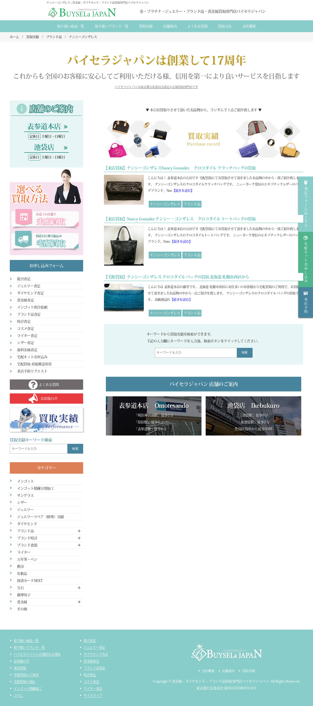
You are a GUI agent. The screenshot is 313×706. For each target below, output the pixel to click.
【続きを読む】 (183, 190)
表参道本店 (44, 126)
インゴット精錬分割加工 (35, 488)
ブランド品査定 (29, 314)
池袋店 (44, 147)
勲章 (20, 566)
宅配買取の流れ (24, 681)
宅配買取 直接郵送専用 (34, 364)
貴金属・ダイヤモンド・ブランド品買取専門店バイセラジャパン (220, 681)
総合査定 (24, 279)
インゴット (25, 481)
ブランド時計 (27, 538)
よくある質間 (197, 26)
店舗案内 (170, 26)
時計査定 (24, 321)
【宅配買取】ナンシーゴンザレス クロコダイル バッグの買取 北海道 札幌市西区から (176, 277)
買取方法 (225, 26)
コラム (18, 695)
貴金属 (22, 602)
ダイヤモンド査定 (30, 293)
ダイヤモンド (27, 524)
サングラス (25, 495)
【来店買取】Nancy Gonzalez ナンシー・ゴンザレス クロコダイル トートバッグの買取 (180, 219)
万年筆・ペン (27, 559)
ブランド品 (192, 204)
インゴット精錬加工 (28, 688)
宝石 (20, 587)
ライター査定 (27, 335)
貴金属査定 (25, 300)
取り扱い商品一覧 (70, 26)
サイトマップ (93, 695)
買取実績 (146, 26)
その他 (22, 609)
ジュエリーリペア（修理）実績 (40, 516)
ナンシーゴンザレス (165, 204)
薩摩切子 (24, 595)
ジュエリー (25, 509)
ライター (24, 552)
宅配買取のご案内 (26, 674)
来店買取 (20, 668)
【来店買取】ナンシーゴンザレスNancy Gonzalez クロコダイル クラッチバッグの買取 (180, 168)
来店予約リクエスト (32, 371)
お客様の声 (21, 661)
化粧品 (22, 573)
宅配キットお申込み (32, 357)
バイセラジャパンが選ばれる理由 (37, 654)
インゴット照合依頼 (32, 307)
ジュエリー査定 (28, 286)
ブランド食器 (27, 545)
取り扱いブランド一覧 (111, 26)
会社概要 (249, 26)
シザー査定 (25, 342)
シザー (22, 502)
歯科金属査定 (27, 350)
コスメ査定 (25, 328)
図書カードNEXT (30, 580)
